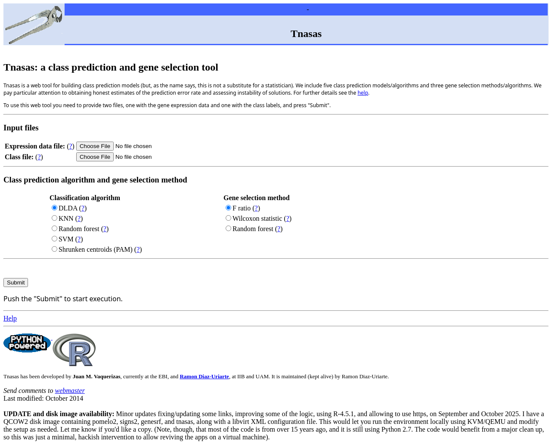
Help (10, 318)
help (362, 92)
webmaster (70, 390)
